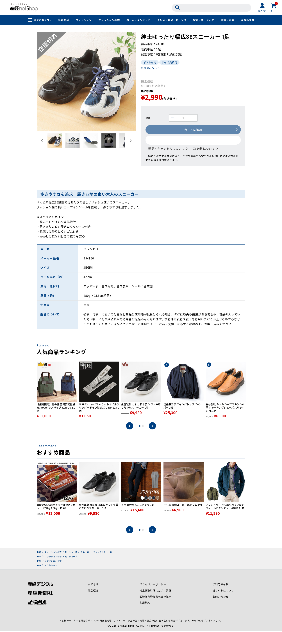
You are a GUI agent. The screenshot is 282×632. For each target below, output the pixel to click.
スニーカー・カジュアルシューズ (96, 553)
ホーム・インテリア (138, 20)
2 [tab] (143, 427)
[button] (54, 140)
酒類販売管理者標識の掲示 (156, 598)
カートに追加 (193, 130)
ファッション (84, 20)
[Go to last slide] (42, 140)
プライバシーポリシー (153, 586)
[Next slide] (130, 140)
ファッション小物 (109, 20)
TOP (39, 553)
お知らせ (93, 586)
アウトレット (51, 566)
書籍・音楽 (227, 20)
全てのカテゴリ (43, 20)
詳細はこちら (149, 68)
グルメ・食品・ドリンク (172, 20)
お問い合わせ (220, 598)
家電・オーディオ (203, 20)
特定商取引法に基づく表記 (156, 592)
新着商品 (63, 20)
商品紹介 (93, 592)
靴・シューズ (71, 553)
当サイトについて (223, 592)
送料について (206, 149)
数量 (148, 118)
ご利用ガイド (220, 586)
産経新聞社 (247, 20)
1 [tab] (139, 427)
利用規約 (145, 604)
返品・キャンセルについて (166, 149)
